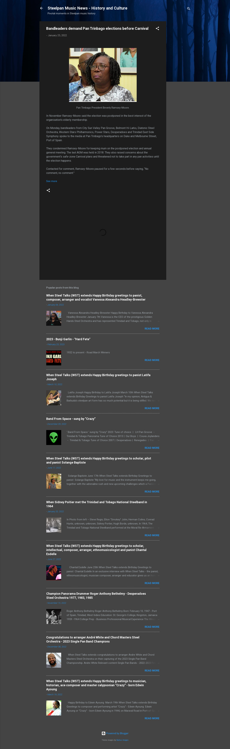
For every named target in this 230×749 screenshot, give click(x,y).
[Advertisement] (180, 72)
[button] (157, 29)
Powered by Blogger (115, 733)
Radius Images (122, 740)
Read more (152, 328)
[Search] (189, 9)
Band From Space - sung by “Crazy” (71, 419)
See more (51, 181)
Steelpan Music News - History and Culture (87, 8)
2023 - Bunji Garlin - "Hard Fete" (68, 339)
